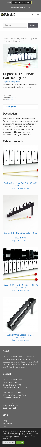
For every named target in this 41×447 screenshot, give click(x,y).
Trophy (10, 100)
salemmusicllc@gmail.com (15, 388)
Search (33, 25)
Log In (9, 2)
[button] (34, 48)
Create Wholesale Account (21, 2)
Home (5, 39)
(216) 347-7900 (15, 385)
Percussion (14, 39)
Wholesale (7, 423)
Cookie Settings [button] (9, 442)
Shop (5, 421)
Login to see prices (11, 82)
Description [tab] (10, 107)
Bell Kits (24, 39)
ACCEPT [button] (20, 442)
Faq (4, 426)
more (21, 367)
